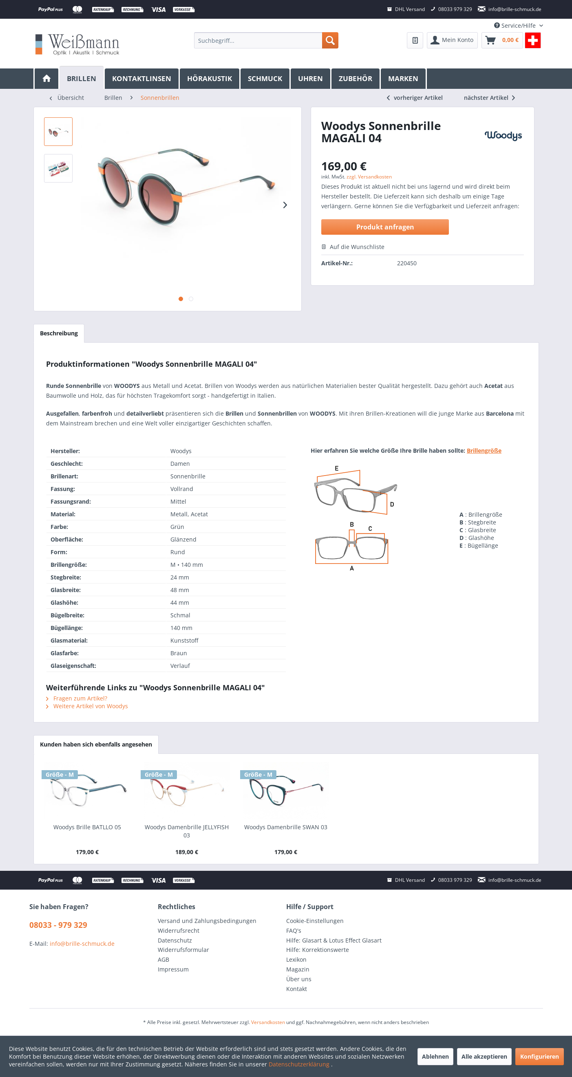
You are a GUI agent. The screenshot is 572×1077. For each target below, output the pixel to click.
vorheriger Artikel (415, 97)
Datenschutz (175, 940)
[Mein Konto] (452, 40)
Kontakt (296, 989)
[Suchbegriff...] (266, 40)
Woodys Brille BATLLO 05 (87, 827)
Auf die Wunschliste (352, 247)
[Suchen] (330, 40)
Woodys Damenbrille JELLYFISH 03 (187, 831)
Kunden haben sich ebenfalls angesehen (96, 744)
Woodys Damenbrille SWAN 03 (285, 827)
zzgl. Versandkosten (369, 176)
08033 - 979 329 (58, 925)
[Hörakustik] (210, 78)
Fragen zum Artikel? (76, 698)
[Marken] (404, 78)
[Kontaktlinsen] (142, 78)
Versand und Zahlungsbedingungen (207, 921)
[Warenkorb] (502, 40)
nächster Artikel (489, 97)
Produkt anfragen (385, 226)
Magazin (297, 969)
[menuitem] (266, 40)
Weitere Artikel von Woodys (87, 706)
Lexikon (296, 959)
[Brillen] (82, 77)
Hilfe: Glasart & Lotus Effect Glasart (334, 940)
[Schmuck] (266, 78)
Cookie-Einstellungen (315, 921)
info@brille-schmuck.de (82, 943)
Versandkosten (268, 1022)
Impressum (173, 969)
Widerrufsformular (183, 950)
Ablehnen (435, 1056)
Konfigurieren (539, 1056)
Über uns (298, 979)
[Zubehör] (356, 78)
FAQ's (293, 930)
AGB (163, 959)
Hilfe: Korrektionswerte (317, 950)
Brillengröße (484, 450)
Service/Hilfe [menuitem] (515, 25)
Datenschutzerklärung (300, 1064)
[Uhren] (311, 78)
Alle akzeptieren (484, 1056)
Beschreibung (59, 333)
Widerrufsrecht (178, 930)
